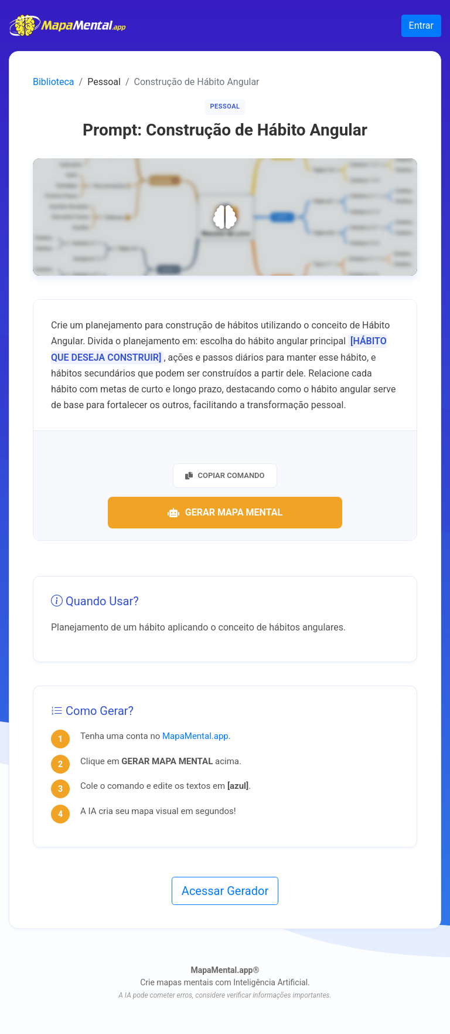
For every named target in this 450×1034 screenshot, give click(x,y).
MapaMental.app (195, 736)
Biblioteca (53, 81)
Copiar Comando (224, 475)
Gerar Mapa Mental (225, 512)
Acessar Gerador (225, 891)
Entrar (421, 25)
